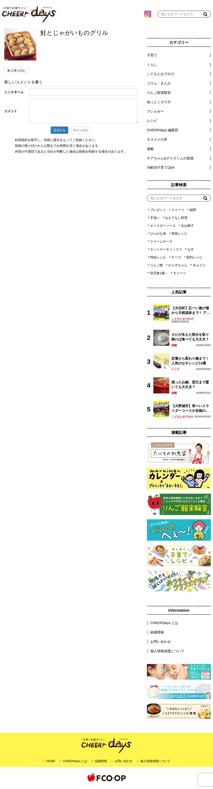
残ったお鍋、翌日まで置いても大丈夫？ (190, 385)
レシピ (175, 370)
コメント (10, 112)
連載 (150, 150)
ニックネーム (13, 93)
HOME (50, 762)
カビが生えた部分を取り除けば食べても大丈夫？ (190, 338)
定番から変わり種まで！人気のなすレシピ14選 (190, 362)
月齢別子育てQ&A (161, 168)
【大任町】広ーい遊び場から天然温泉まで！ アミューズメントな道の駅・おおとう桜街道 (190, 311)
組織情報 (157, 633)
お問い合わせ (160, 643)
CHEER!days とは (164, 624)
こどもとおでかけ (182, 319)
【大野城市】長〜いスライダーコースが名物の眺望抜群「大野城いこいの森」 (190, 409)
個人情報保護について (167, 652)
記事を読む (16, 71)
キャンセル (80, 131)
